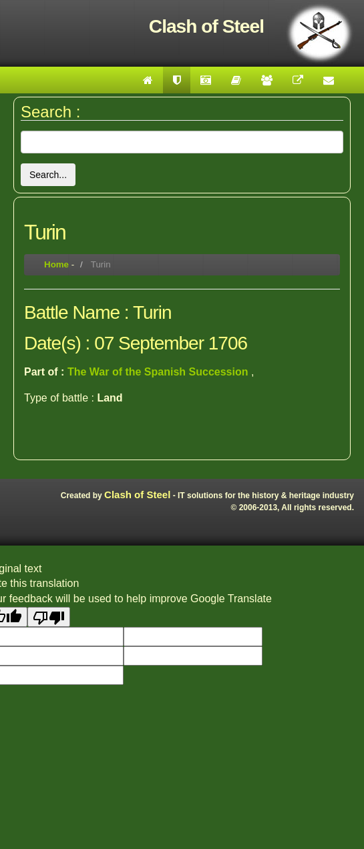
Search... (48, 174)
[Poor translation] (48, 617)
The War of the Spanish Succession (159, 371)
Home (56, 264)
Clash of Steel (137, 494)
